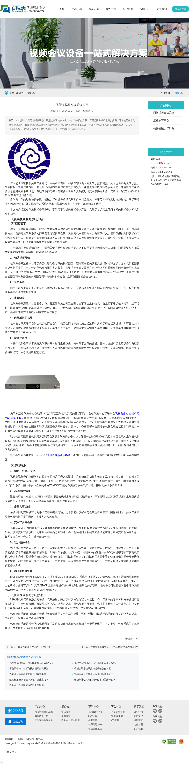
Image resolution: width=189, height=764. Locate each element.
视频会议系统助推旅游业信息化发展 (92, 668)
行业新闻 (165, 93)
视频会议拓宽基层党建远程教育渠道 (27, 674)
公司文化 (138, 716)
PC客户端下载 (118, 711)
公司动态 (179, 93)
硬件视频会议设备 (163, 128)
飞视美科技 (88, 110)
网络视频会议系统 (163, 112)
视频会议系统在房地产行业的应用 (26, 685)
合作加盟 (138, 724)
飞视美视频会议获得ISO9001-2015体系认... (31, 663)
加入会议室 (180, 9)
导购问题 (92, 720)
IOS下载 (115, 720)
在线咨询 (15, 722)
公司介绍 (138, 711)
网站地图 (9, 739)
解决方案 (94, 9)
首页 (62, 9)
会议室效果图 (95, 728)
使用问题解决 (95, 724)
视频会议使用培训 (70, 720)
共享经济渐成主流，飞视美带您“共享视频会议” (114, 647)
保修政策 (66, 716)
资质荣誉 (138, 720)
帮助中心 (144, 9)
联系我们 (138, 728)
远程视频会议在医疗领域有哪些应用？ (28, 679)
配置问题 (92, 716)
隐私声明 (30, 739)
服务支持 (111, 9)
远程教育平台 (161, 120)
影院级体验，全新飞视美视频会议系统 (28, 668)
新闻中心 (20, 93)
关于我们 (161, 9)
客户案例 (128, 9)
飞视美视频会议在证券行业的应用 (33, 647)
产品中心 (77, 9)
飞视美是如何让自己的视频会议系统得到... (95, 663)
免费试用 (15, 711)
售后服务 (66, 711)
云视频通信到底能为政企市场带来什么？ (94, 679)
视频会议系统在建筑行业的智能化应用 (93, 674)
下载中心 (116, 706)
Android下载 (117, 716)
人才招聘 (19, 739)
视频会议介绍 (95, 711)
